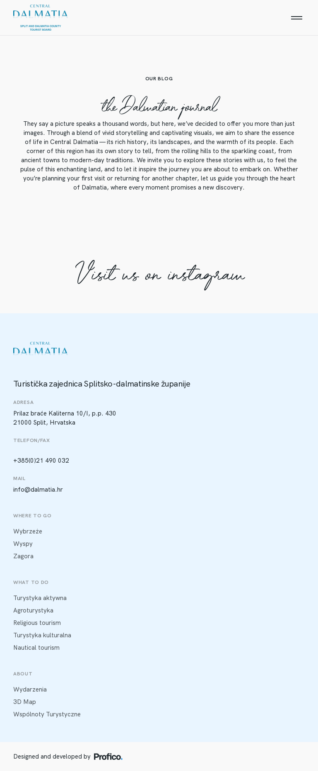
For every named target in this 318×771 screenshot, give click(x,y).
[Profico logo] (108, 756)
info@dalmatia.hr (38, 489)
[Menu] (296, 18)
